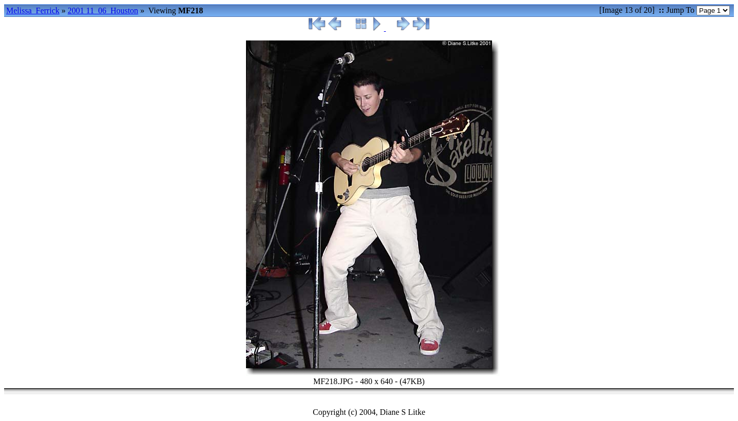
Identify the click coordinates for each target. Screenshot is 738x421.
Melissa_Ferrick (32, 10)
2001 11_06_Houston (103, 10)
